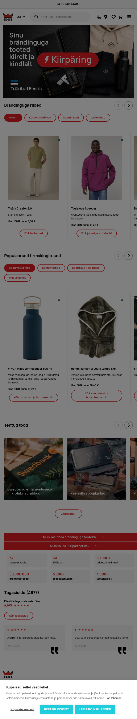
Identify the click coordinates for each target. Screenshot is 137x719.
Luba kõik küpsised (95, 709)
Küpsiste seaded (22, 709)
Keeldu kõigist (56, 709)
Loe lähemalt (113, 698)
